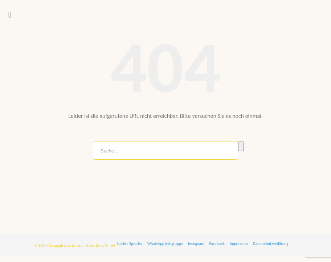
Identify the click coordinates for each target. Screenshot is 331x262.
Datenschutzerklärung (271, 243)
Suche (241, 146)
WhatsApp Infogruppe (165, 243)
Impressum (239, 243)
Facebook (217, 243)
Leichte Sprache (129, 243)
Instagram (196, 243)
